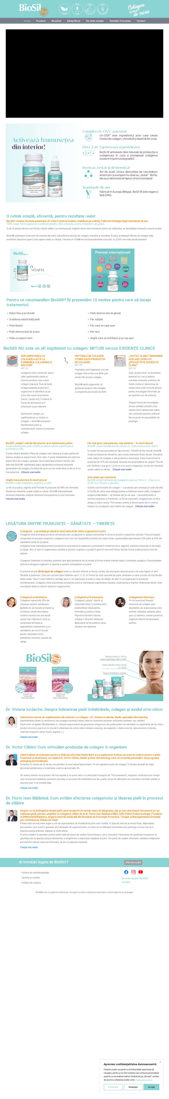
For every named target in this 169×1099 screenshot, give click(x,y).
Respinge (133, 1087)
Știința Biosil (73, 21)
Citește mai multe (29, 737)
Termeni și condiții (30, 877)
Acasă (27, 21)
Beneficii (56, 21)
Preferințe (113, 1087)
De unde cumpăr (95, 21)
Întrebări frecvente (120, 21)
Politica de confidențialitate (35, 872)
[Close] (160, 1062)
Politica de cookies (144, 1080)
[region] (131, 1076)
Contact (141, 21)
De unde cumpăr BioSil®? (134, 878)
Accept (151, 1087)
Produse (41, 21)
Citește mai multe (30, 472)
